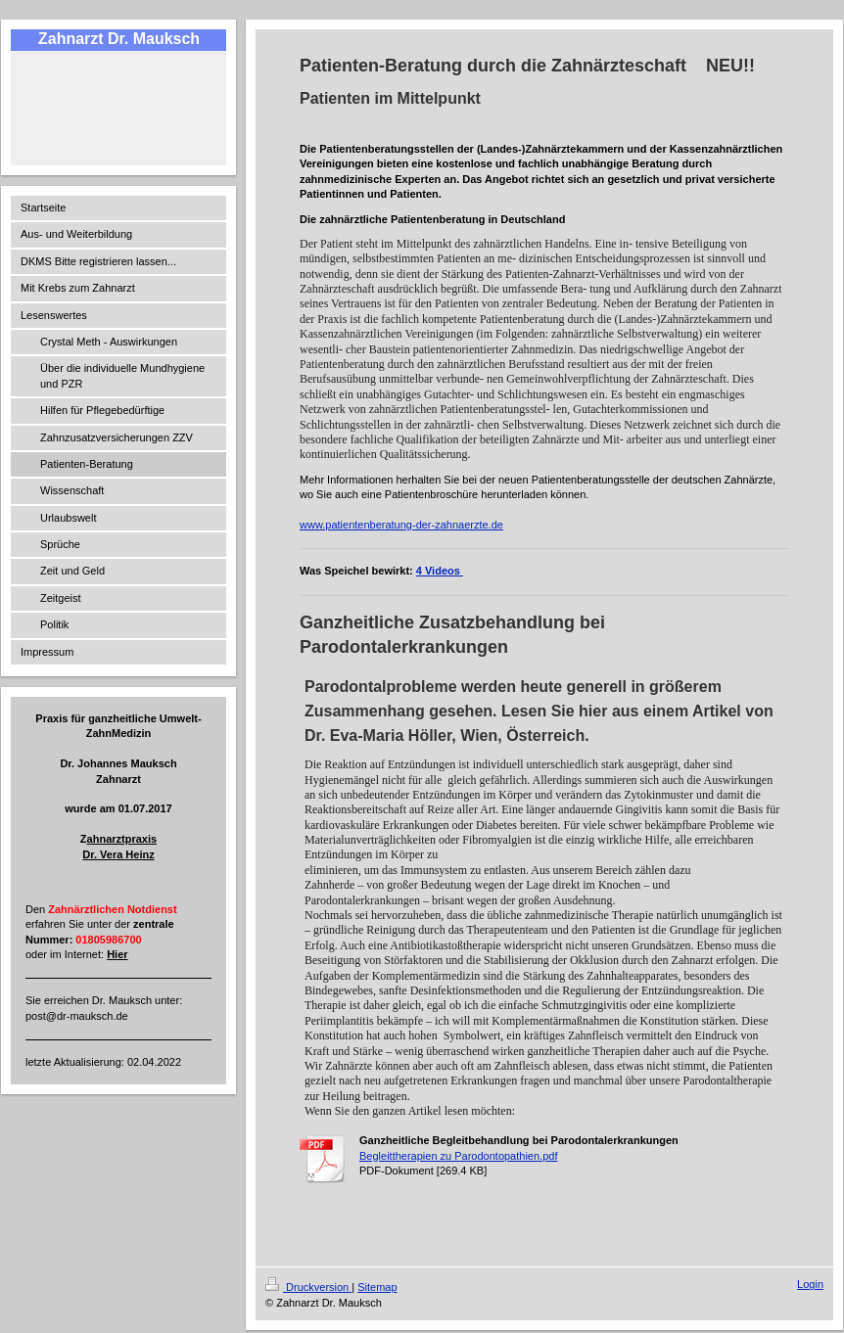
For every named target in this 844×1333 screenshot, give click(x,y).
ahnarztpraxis (122, 839)
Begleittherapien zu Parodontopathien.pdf (458, 1156)
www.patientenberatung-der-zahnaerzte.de (401, 524)
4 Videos (439, 570)
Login (810, 1284)
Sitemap (377, 1287)
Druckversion (308, 1287)
